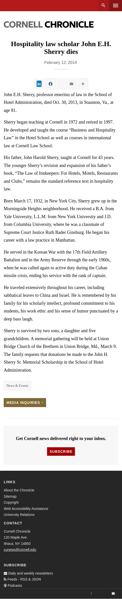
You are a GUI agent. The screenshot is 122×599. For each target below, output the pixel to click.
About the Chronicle (19, 490)
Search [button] (103, 5)
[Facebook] (91, 594)
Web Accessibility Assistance (26, 509)
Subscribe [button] (61, 451)
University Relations (19, 515)
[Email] (113, 594)
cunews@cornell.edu (20, 550)
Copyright (11, 502)
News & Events (17, 386)
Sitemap (10, 496)
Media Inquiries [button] (24, 403)
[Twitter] (102, 594)
